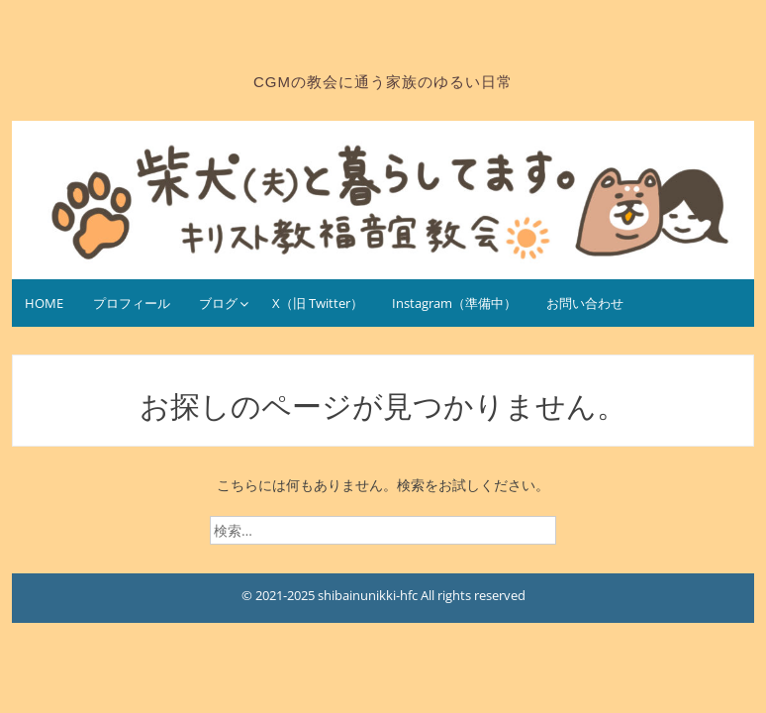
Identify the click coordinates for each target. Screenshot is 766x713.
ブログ (218, 303)
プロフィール (131, 303)
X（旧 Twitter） (317, 303)
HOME (44, 303)
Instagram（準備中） (454, 303)
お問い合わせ (584, 303)
